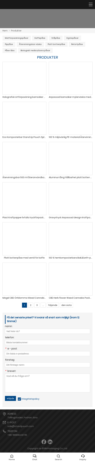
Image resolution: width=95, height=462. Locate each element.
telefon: (9, 337)
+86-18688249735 (17, 435)
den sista (66, 305)
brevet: (10, 371)
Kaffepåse (40, 38)
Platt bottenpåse (56, 44)
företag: (10, 360)
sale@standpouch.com (20, 426)
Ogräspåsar (72, 38)
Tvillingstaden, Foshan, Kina (22, 417)
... (43, 305)
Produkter (16, 30)
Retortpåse (77, 44)
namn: (8, 326)
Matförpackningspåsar (16, 38)
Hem (5, 30)
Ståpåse (55, 38)
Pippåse (9, 44)
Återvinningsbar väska (30, 44)
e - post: (11, 348)
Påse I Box (9, 50)
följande (52, 305)
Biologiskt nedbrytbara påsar (35, 50)
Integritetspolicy (30, 398)
